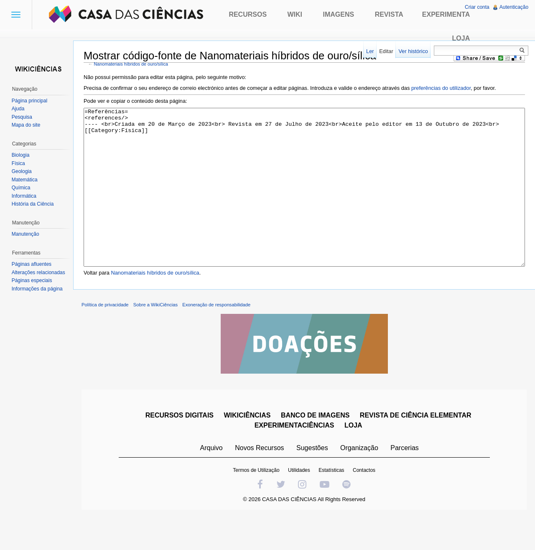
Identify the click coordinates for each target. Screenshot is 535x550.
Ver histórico (413, 51)
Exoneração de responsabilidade (217, 336)
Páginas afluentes (31, 264)
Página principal (29, 101)
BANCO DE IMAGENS (315, 447)
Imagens (338, 14)
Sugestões (312, 479)
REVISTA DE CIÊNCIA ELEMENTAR (415, 447)
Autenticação (513, 7)
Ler (370, 51)
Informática (24, 196)
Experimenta (446, 14)
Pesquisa (22, 117)
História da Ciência (33, 204)
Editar (386, 51)
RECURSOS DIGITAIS (179, 447)
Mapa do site (26, 125)
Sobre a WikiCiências (156, 336)
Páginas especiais (32, 280)
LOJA (353, 457)
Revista (389, 14)
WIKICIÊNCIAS (247, 447)
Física (18, 163)
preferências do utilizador (441, 88)
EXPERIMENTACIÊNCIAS (294, 457)
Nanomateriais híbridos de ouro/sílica (131, 63)
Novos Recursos (259, 479)
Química (21, 188)
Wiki (295, 14)
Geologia (22, 171)
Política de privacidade (105, 336)
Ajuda (18, 109)
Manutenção (25, 234)
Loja (461, 38)
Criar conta (477, 7)
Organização (359, 479)
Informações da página (37, 289)
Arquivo (211, 479)
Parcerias (405, 479)
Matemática (25, 180)
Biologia (21, 155)
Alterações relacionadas (38, 272)
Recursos (248, 14)
